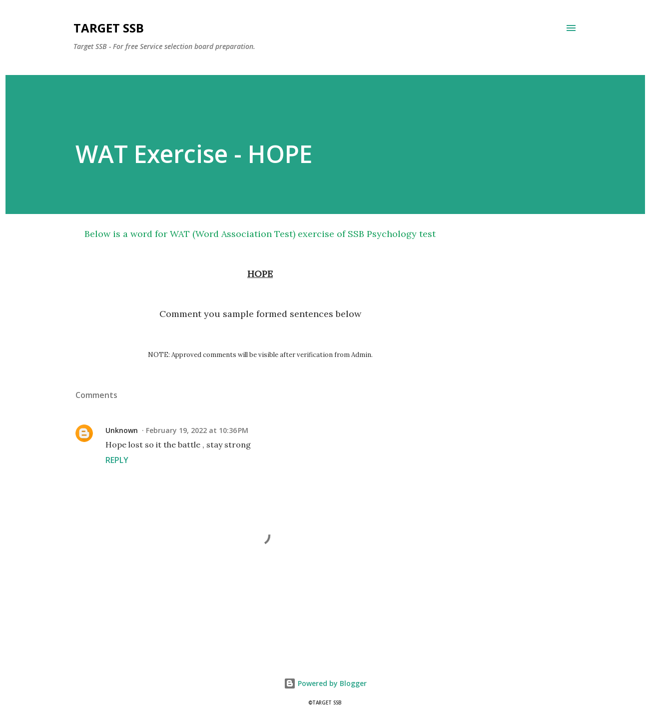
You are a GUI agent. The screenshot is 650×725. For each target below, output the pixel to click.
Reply (116, 460)
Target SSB (108, 28)
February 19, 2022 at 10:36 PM (197, 430)
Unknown (121, 430)
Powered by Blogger (325, 683)
